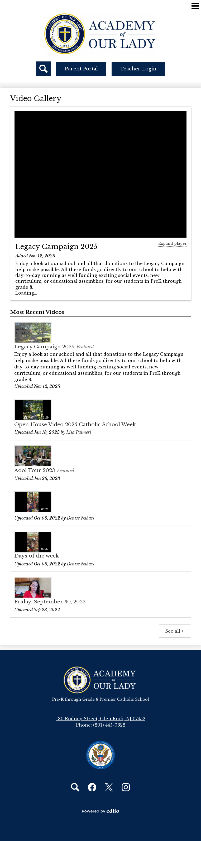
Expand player (172, 243)
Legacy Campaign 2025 (56, 246)
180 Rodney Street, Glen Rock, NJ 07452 (100, 718)
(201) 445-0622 (109, 725)
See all (175, 631)
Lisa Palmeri (78, 432)
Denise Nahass (80, 518)
